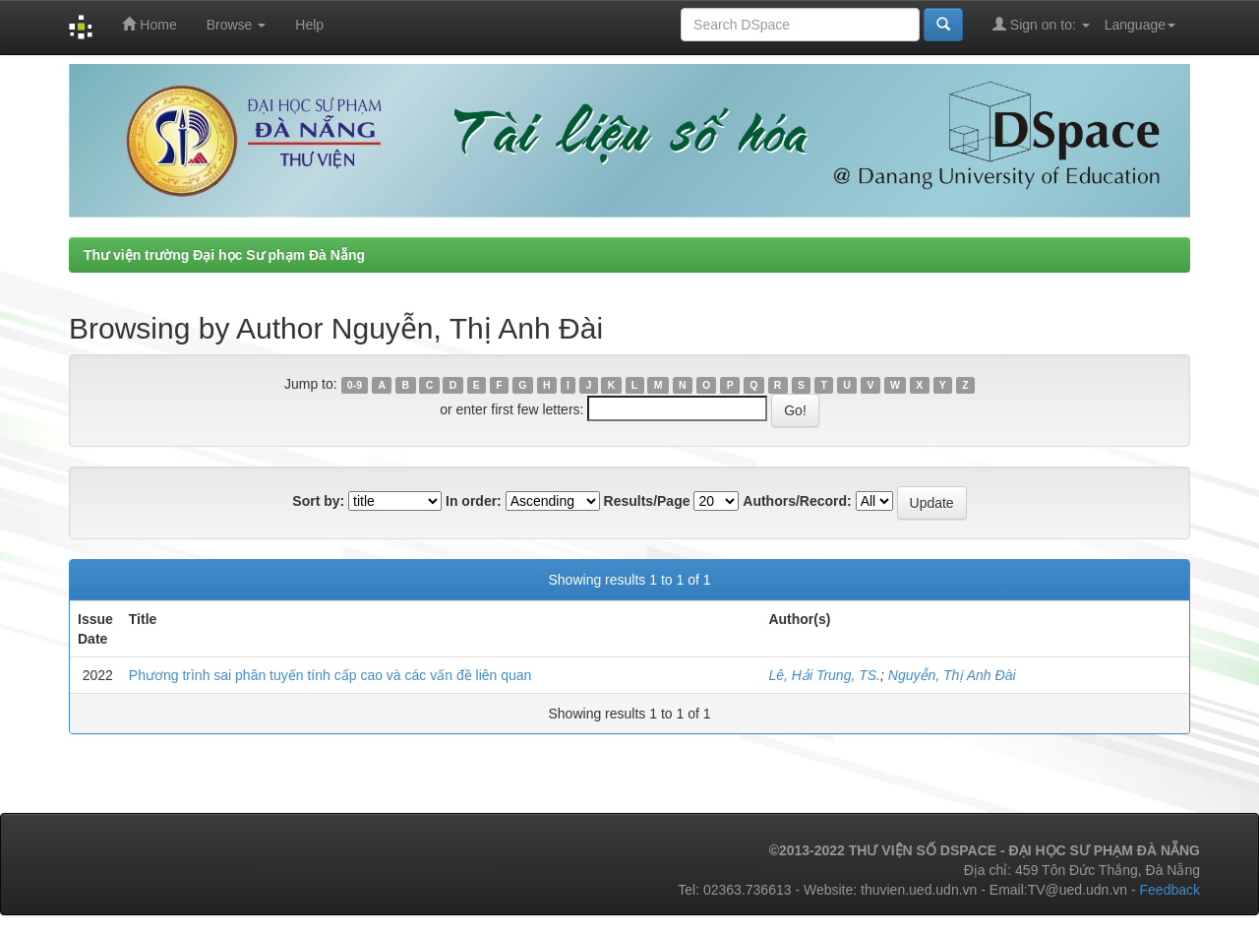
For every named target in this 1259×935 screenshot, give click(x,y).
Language (1140, 24)
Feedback (1170, 890)
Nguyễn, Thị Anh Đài (952, 675)
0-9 (354, 385)
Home (149, 24)
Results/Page (647, 501)
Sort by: (318, 501)
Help (309, 24)
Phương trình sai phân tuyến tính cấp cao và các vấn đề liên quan (330, 675)
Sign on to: (1041, 24)
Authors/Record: (797, 501)
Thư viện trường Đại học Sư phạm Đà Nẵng (224, 255)
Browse (237, 24)
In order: (474, 501)
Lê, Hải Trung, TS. (824, 675)
